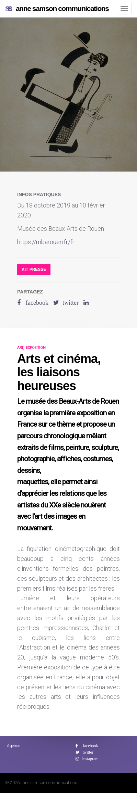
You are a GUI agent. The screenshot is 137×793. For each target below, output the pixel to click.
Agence (13, 745)
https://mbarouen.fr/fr (46, 242)
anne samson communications (57, 8)
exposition (36, 348)
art (20, 348)
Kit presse (34, 269)
